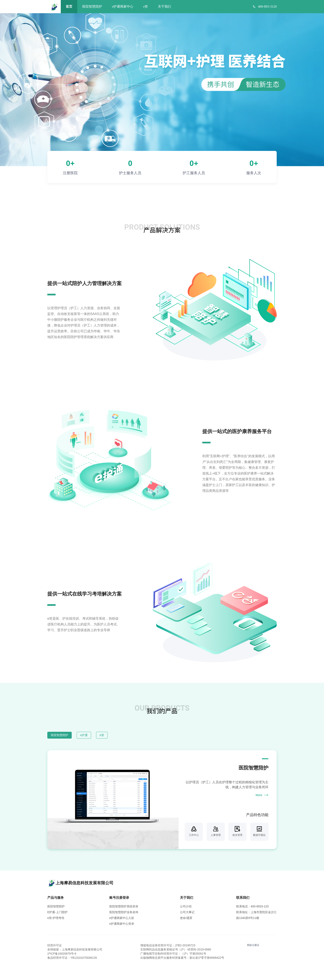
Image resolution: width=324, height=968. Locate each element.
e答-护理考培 (55, 918)
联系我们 (242, 897)
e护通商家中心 (122, 6)
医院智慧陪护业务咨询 (123, 912)
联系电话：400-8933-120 (252, 906)
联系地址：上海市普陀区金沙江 (256, 912)
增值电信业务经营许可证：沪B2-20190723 (167, 945)
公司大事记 (187, 912)
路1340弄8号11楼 (247, 918)
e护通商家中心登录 (121, 923)
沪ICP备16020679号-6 (61, 953)
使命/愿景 (186, 918)
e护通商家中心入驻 (121, 918)
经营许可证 (54, 945)
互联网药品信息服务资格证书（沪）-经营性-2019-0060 (175, 949)
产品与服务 (55, 897)
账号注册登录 (119, 897)
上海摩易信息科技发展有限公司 (82, 949)
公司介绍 (186, 906)
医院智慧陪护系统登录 (123, 906)
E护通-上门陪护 (57, 912)
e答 (145, 6)
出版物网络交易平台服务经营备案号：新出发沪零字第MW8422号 (182, 957)
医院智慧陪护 (92, 6)
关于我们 (164, 6)
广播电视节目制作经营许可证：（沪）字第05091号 (173, 953)
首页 (69, 6)
